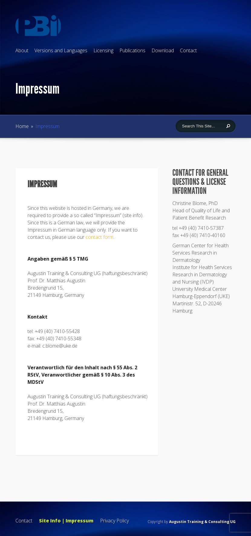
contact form (99, 237)
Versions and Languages (60, 50)
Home (22, 126)
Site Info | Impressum (66, 520)
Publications (132, 50)
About (21, 50)
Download (163, 50)
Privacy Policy (114, 520)
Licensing (103, 50)
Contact (188, 50)
